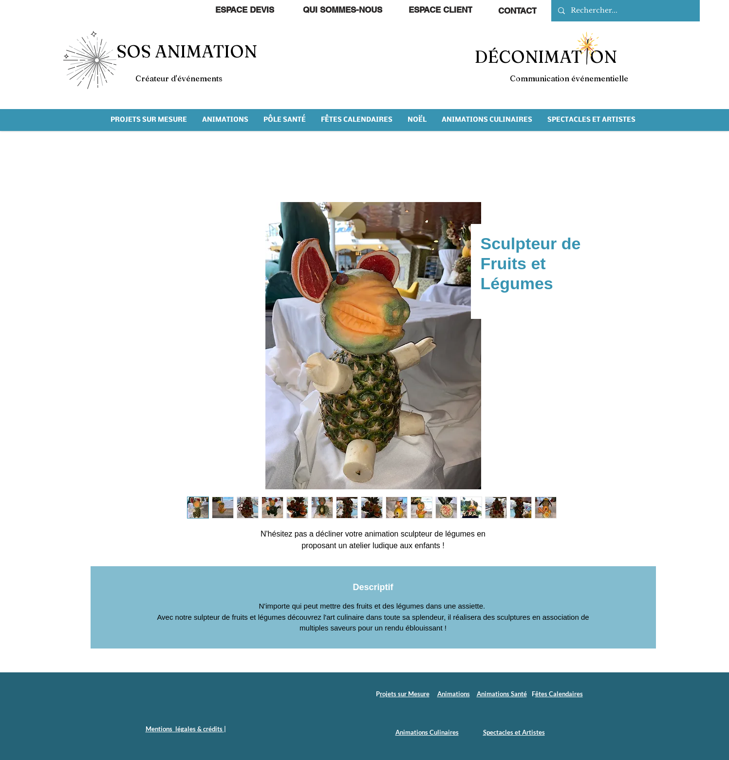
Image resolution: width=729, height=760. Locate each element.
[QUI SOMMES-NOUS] (342, 9)
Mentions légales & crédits (185, 729)
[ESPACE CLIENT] (440, 9)
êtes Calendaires (559, 694)
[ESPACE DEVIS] (244, 9)
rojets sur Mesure (405, 694)
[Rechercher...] (625, 10)
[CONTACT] (517, 10)
